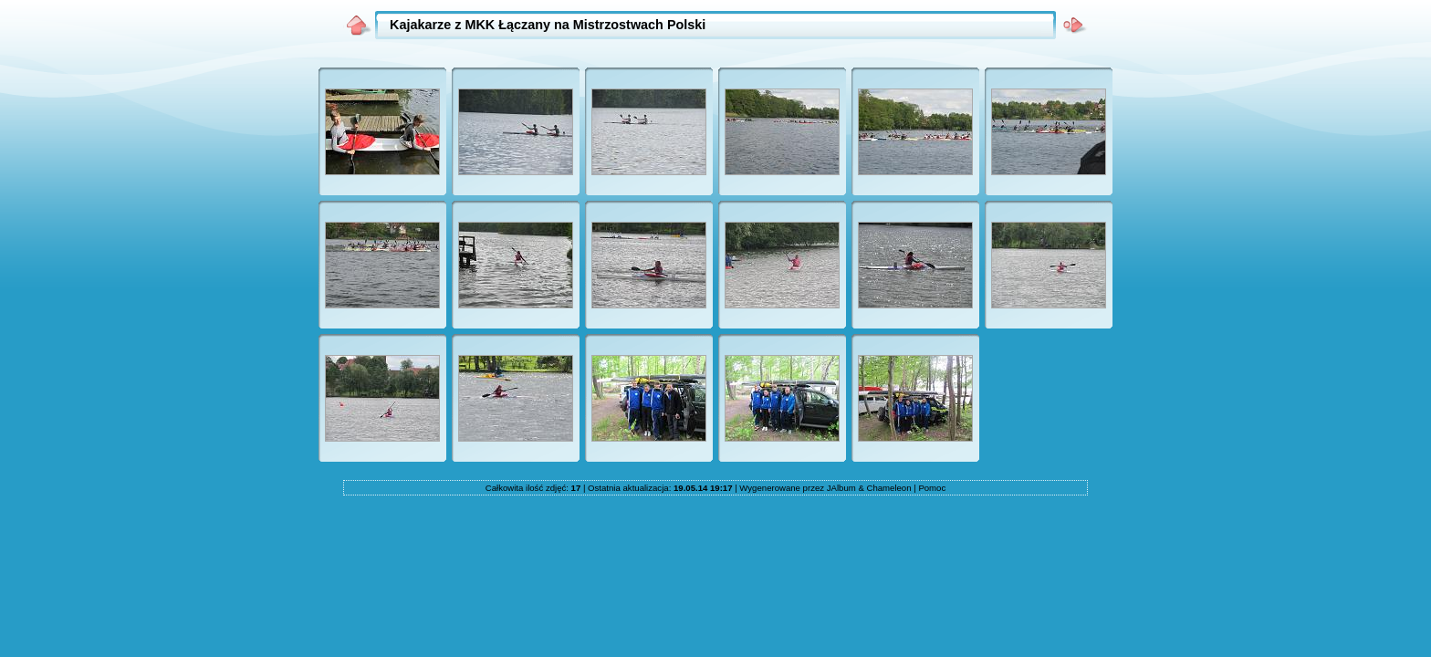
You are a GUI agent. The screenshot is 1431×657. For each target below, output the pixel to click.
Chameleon (888, 488)
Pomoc (931, 488)
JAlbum (841, 488)
